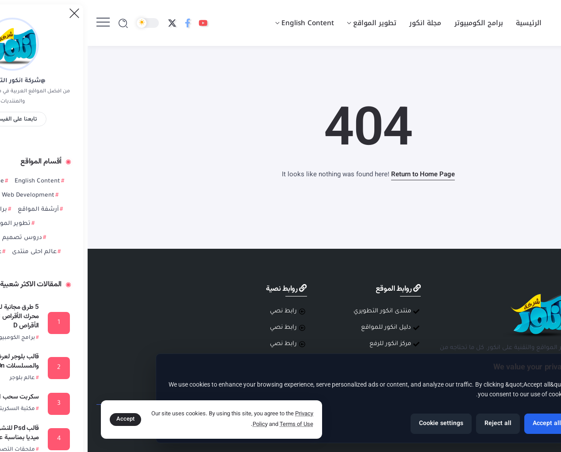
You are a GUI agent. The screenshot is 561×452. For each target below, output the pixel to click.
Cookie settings (353, 424)
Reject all (410, 424)
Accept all (459, 424)
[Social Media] (115, 23)
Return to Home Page (335, 175)
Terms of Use (209, 424)
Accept (38, 419)
